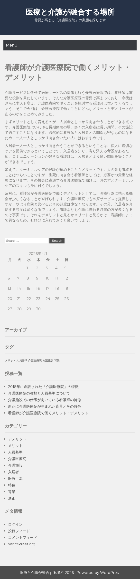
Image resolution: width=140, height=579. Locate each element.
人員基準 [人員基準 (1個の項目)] (22, 360)
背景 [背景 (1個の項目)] (57, 360)
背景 (11, 491)
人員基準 (15, 452)
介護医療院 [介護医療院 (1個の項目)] (35, 360)
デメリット (17, 439)
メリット (15, 445)
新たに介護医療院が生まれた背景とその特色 (44, 406)
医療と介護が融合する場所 (70, 12)
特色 (11, 485)
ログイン (15, 524)
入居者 (13, 472)
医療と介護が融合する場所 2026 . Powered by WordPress (70, 572)
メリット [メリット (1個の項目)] (10, 360)
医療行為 (15, 478)
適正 (11, 498)
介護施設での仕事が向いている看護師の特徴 (44, 399)
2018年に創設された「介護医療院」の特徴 (43, 386)
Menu (12, 45)
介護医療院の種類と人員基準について (39, 393)
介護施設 (15, 465)
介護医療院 (17, 458)
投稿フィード (19, 531)
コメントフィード (22, 537)
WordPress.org (21, 544)
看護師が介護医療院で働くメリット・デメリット (48, 413)
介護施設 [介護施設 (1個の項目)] (48, 360)
